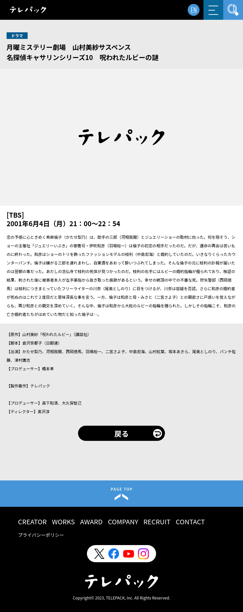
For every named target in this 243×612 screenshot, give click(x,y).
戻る (121, 433)
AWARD (91, 521)
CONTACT (190, 521)
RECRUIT (157, 521)
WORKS (63, 521)
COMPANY (123, 521)
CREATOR (32, 521)
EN (194, 10)
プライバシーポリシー (41, 535)
